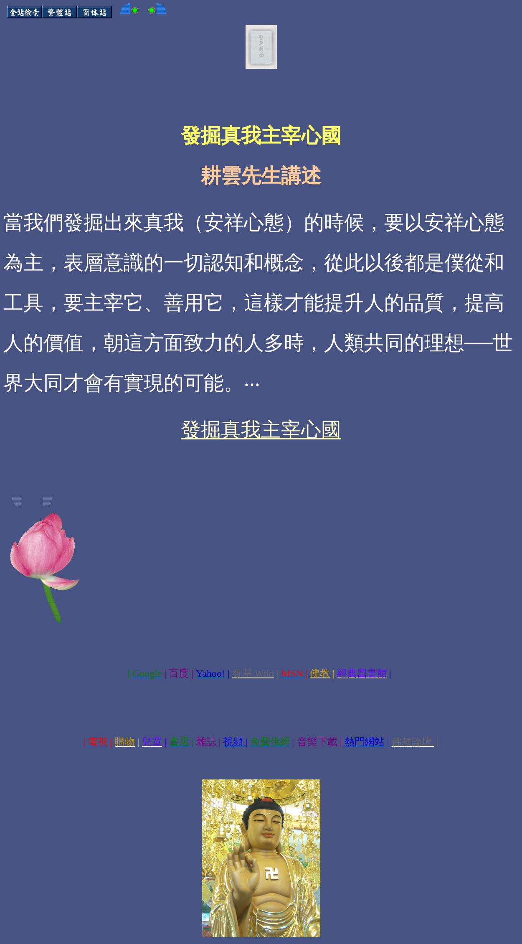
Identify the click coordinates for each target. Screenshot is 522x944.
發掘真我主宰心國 (261, 430)
